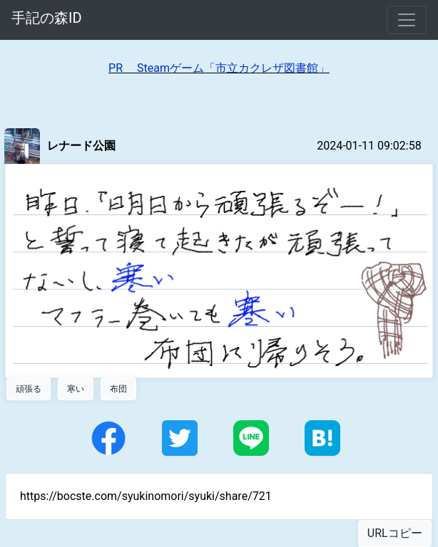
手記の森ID (46, 17)
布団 (118, 389)
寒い (75, 389)
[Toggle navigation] (407, 20)
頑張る (28, 389)
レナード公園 (81, 145)
